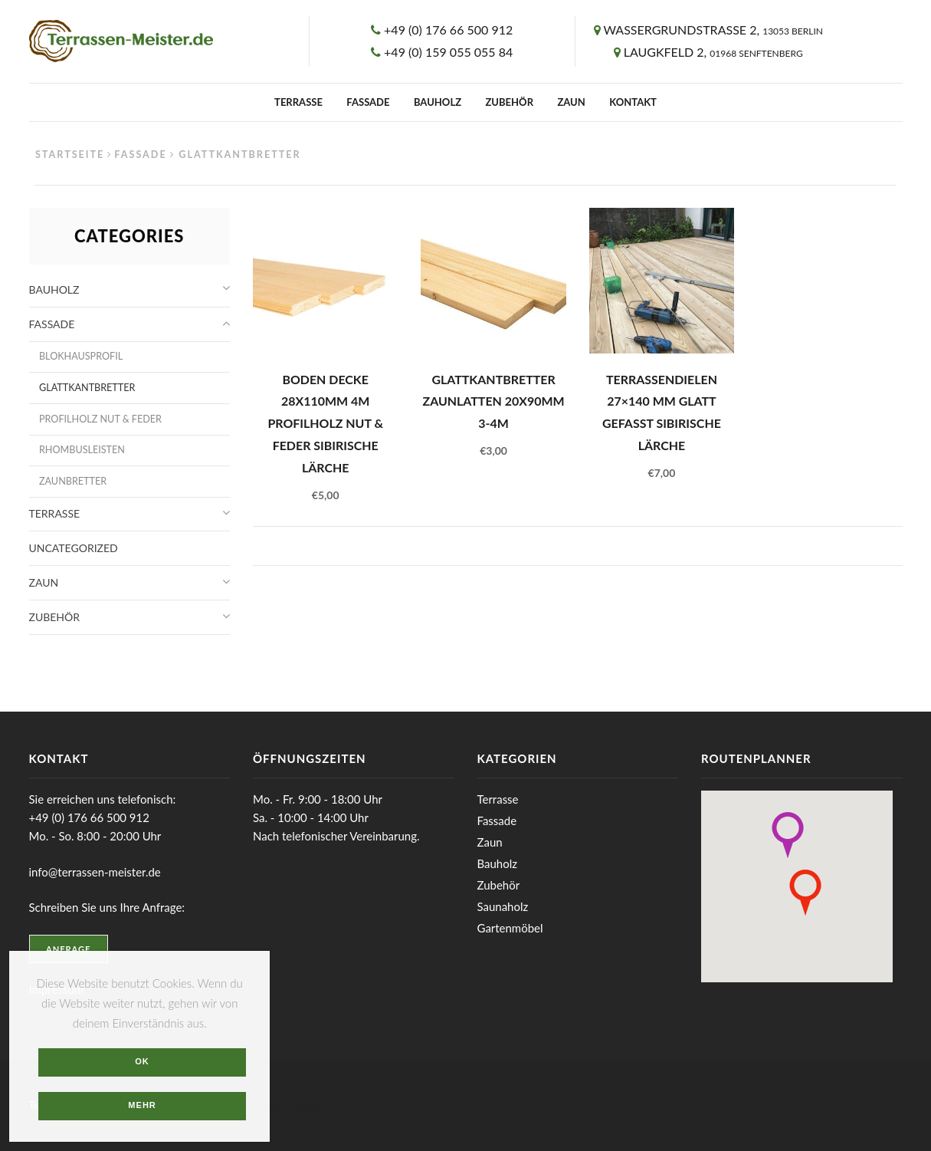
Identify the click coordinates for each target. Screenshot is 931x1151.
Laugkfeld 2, (713, 51)
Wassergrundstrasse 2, (712, 29)
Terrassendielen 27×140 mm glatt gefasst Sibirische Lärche (661, 412)
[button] (788, 835)
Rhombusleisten (82, 449)
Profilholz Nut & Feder (100, 419)
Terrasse (298, 102)
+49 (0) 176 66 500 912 (448, 29)
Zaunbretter (73, 481)
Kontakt (633, 102)
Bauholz (437, 102)
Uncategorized (73, 547)
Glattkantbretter (87, 387)
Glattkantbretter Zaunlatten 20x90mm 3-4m (493, 401)
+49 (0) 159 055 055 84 (448, 51)
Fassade (367, 102)
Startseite (69, 154)
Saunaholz (503, 906)
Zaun (571, 102)
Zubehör (509, 102)
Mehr (142, 1105)
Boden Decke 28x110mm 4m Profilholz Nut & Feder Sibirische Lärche (325, 423)
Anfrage (68, 949)
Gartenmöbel (510, 928)
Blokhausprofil (81, 356)
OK (142, 1061)
